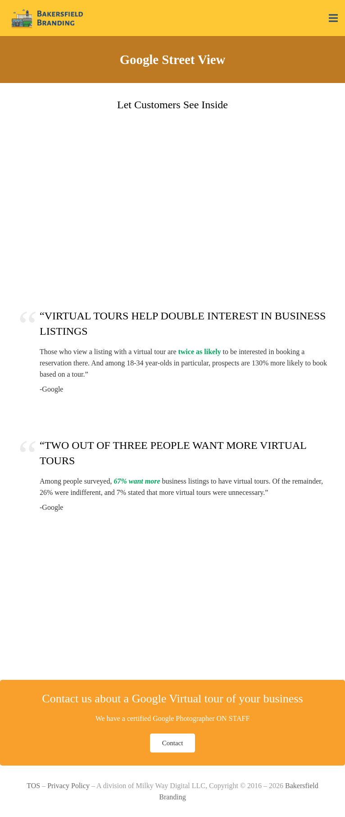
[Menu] (333, 18)
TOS (33, 785)
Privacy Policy (68, 785)
